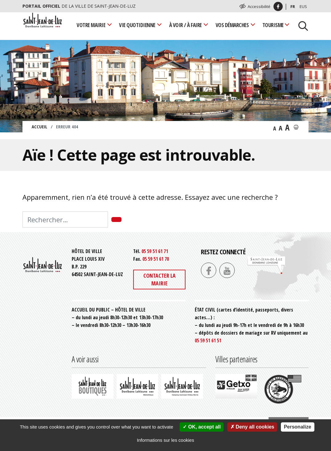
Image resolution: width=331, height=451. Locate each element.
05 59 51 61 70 (155, 259)
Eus (303, 6)
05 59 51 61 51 (208, 340)
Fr (292, 6)
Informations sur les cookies (165, 440)
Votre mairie (91, 25)
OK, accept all (202, 426)
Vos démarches (232, 25)
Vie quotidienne (137, 25)
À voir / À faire (185, 25)
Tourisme (273, 25)
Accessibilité (259, 6)
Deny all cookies (252, 426)
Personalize (297, 426)
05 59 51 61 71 (155, 251)
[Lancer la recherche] (301, 25)
